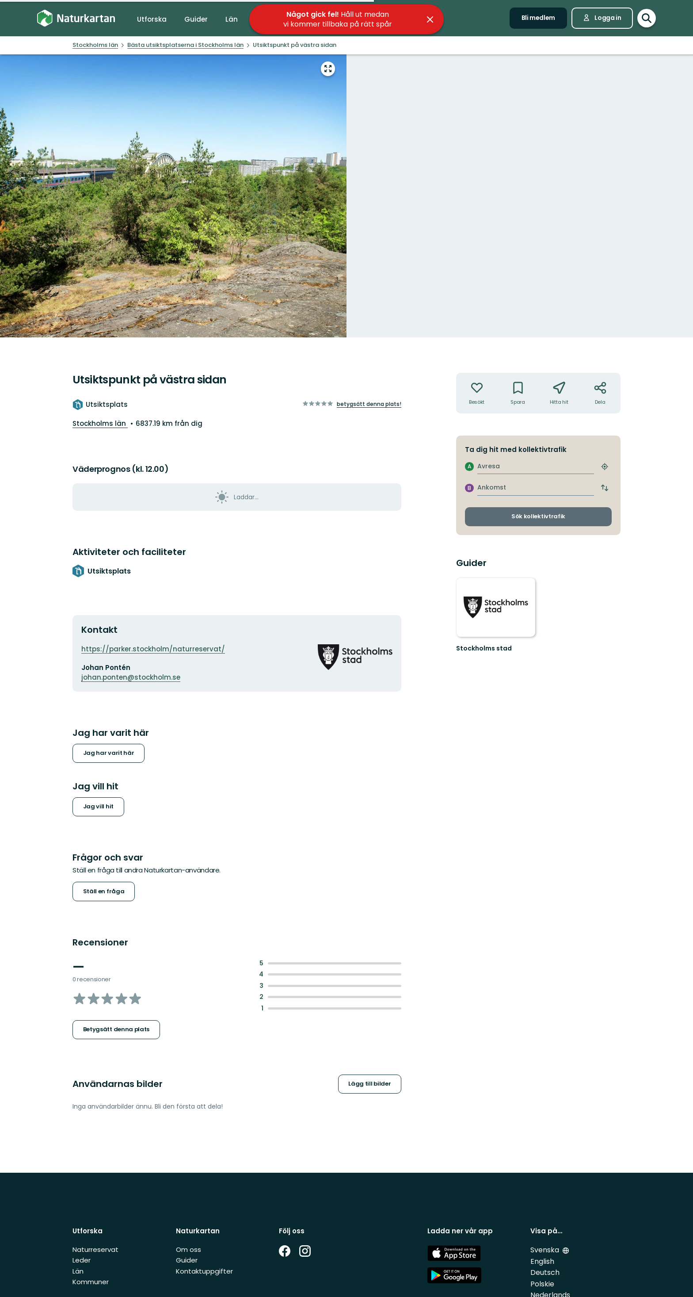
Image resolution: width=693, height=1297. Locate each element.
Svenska (545, 1250)
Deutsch (545, 1272)
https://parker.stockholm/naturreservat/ (153, 649)
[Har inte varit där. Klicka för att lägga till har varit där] (476, 393)
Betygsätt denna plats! (369, 404)
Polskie (542, 1284)
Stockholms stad (484, 648)
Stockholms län (100, 423)
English (542, 1261)
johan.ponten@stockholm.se (130, 677)
